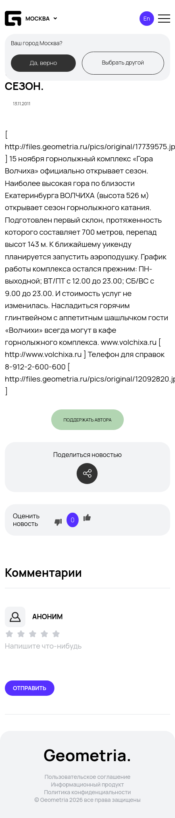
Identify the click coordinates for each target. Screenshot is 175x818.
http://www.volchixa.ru (43, 354)
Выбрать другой (123, 62)
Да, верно (43, 62)
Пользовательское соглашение (87, 776)
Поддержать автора (87, 420)
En (147, 18)
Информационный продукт (87, 784)
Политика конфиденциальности (87, 792)
